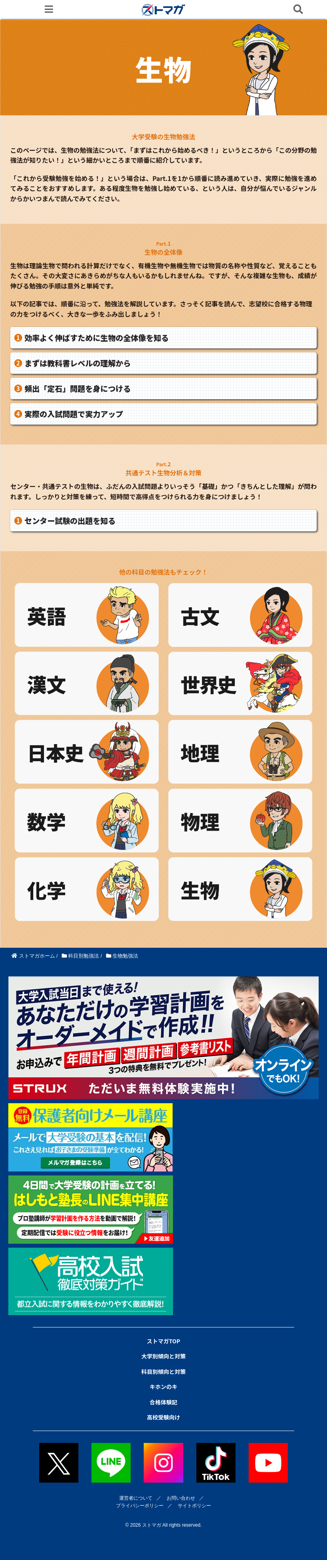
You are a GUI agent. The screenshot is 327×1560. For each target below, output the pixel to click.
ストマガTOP (163, 1341)
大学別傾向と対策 (163, 1356)
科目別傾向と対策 (163, 1371)
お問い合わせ (181, 1498)
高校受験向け (163, 1417)
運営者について (135, 1498)
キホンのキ (163, 1387)
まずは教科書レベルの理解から (78, 363)
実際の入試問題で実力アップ (74, 413)
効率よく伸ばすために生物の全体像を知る (97, 337)
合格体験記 (163, 1402)
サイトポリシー (194, 1505)
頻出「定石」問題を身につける (78, 388)
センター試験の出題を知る (70, 520)
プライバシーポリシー (140, 1505)
